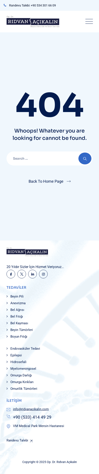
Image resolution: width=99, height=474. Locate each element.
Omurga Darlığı (21, 375)
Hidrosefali (18, 362)
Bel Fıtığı (16, 316)
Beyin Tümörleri (21, 330)
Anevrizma (18, 303)
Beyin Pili (17, 296)
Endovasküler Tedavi (25, 349)
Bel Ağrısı (17, 310)
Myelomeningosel (23, 369)
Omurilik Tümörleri (23, 389)
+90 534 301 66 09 (43, 5)
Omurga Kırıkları (22, 382)
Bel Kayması (19, 323)
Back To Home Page (46, 181)
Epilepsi (16, 355)
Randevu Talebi (17, 440)
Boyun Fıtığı (18, 336)
